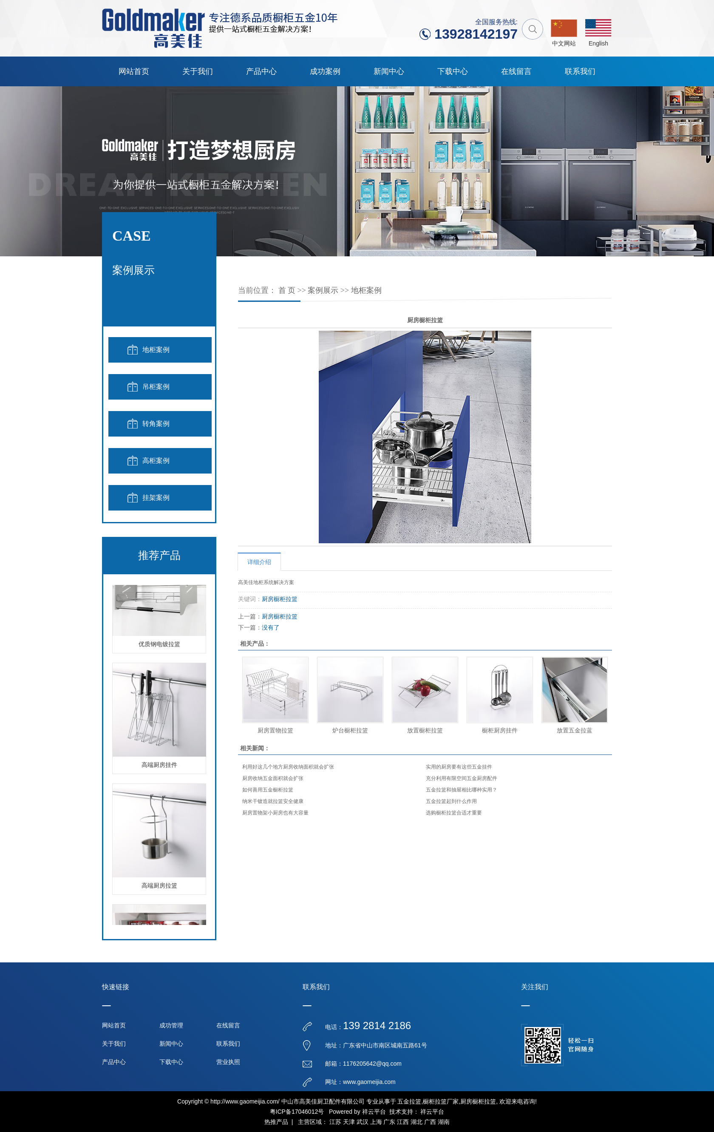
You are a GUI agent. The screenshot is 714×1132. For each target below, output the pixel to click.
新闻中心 (389, 71)
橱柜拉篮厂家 (441, 1101)
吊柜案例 (156, 386)
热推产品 (276, 1121)
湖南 (444, 1121)
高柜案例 (156, 460)
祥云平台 (374, 1111)
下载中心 (452, 71)
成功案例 (325, 71)
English (598, 43)
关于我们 (197, 71)
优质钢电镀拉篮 (159, 646)
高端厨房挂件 (159, 766)
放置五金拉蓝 (574, 730)
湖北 (416, 1121)
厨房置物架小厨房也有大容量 (275, 813)
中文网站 (564, 43)
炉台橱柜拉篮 (350, 730)
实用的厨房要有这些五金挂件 (459, 767)
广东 (389, 1121)
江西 (403, 1121)
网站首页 (134, 71)
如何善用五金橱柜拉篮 (267, 790)
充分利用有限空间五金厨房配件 (461, 778)
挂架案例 (156, 497)
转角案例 (156, 423)
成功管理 (171, 1025)
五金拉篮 (409, 1101)
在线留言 (516, 71)
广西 (430, 1121)
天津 (349, 1121)
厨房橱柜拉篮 (280, 599)
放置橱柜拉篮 (425, 730)
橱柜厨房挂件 (500, 730)
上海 (376, 1121)
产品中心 (261, 71)
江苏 (335, 1121)
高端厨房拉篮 (159, 887)
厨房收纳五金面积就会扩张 (272, 778)
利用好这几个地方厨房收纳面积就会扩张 (288, 767)
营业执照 (228, 1061)
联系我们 (580, 71)
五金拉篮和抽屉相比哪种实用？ (461, 790)
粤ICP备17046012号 (297, 1111)
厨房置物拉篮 (275, 730)
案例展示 (323, 290)
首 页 (287, 290)
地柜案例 (156, 349)
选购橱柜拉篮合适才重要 (454, 813)
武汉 (362, 1121)
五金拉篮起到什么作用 (451, 801)
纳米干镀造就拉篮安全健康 (272, 801)
